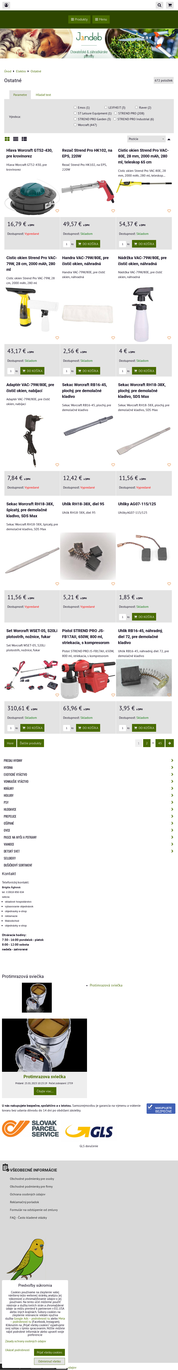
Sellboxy (10, 858)
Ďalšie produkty (30, 743)
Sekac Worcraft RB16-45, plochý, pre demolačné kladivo (84, 391)
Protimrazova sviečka (44, 1076)
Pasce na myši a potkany (90, 837)
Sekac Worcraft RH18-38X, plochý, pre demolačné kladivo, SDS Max (142, 391)
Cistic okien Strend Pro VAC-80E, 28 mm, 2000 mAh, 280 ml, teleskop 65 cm (143, 156)
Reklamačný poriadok (24, 1202)
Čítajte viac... (45, 1091)
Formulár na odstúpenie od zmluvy (33, 1210)
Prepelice (90, 816)
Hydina (90, 767)
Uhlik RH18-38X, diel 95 (83, 504)
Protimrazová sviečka (106, 985)
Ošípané (90, 823)
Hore (10, 743)
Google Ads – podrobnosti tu (32, 1318)
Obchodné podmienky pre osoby (32, 1179)
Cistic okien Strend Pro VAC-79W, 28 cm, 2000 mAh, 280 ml (31, 264)
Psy (90, 802)
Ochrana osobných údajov (27, 1194)
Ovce (90, 830)
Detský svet (90, 851)
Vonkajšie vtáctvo (90, 781)
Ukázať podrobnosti (17, 1350)
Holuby (90, 795)
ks (68, 244)
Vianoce (90, 844)
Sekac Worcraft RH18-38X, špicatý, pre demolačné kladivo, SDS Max (30, 510)
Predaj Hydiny (90, 760)
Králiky (90, 788)
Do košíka (88, 244)
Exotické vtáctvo (90, 774)
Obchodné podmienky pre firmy (31, 1186)
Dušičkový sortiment (18, 865)
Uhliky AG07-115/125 (137, 504)
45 (160, 743)
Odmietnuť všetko (49, 1361)
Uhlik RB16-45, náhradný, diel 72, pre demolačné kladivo (140, 636)
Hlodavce (90, 809)
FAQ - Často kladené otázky (28, 1218)
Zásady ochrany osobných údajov (25, 1341)
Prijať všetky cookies (49, 1352)
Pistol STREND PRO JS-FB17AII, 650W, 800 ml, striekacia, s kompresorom (85, 636)
